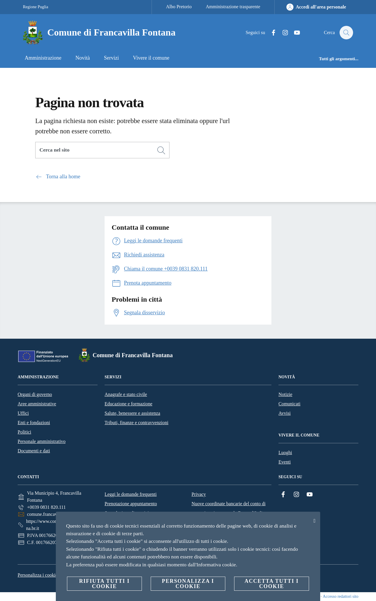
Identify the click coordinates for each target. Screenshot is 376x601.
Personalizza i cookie (38, 575)
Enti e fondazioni (34, 422)
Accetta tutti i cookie (271, 583)
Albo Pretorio (179, 6)
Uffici (23, 413)
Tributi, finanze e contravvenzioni (136, 422)
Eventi (284, 461)
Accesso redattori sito (340, 596)
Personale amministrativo (42, 441)
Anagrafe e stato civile (126, 394)
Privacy (199, 494)
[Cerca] (346, 33)
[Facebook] (270, 32)
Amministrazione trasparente (233, 6)
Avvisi (284, 413)
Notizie (285, 394)
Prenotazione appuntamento (131, 503)
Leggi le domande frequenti (131, 494)
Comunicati (289, 403)
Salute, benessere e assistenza (132, 413)
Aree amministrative (37, 403)
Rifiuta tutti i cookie (104, 583)
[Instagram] (282, 32)
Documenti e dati (34, 450)
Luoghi (285, 452)
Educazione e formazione (128, 403)
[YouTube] (294, 32)
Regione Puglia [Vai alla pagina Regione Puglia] (35, 7)
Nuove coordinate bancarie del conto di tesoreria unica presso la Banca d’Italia (229, 508)
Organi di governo (35, 394)
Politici (24, 431)
